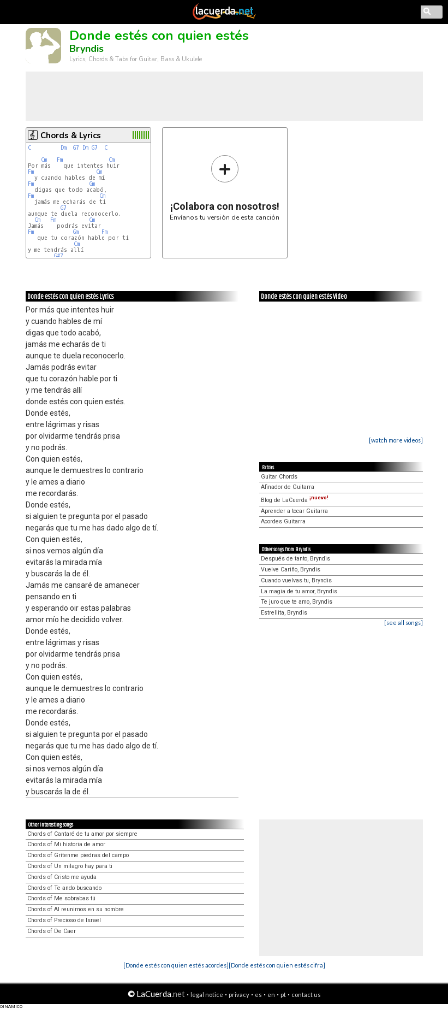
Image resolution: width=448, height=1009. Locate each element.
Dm (64, 147)
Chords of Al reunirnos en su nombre (75, 909)
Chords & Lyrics (70, 135)
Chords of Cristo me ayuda (62, 877)
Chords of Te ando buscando (64, 888)
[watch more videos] (396, 440)
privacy (239, 994)
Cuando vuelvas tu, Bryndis (296, 580)
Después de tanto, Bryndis (295, 558)
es (258, 994)
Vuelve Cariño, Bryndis (290, 569)
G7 (76, 147)
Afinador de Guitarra (287, 487)
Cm (44, 159)
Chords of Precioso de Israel (64, 920)
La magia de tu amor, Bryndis (299, 591)
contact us (306, 994)
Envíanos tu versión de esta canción (224, 188)
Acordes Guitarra (283, 521)
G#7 (58, 255)
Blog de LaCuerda (294, 500)
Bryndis (86, 48)
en (271, 994)
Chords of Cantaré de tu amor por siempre (82, 833)
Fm (60, 159)
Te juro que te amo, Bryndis (296, 601)
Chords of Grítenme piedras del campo (78, 855)
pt (283, 994)
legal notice (206, 994)
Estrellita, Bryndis (284, 612)
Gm (92, 183)
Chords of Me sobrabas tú (61, 898)
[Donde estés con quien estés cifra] (277, 965)
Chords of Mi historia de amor (66, 844)
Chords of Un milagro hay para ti (69, 866)
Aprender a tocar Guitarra (294, 511)
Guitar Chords (279, 476)
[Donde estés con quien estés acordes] (176, 965)
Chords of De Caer (51, 931)
